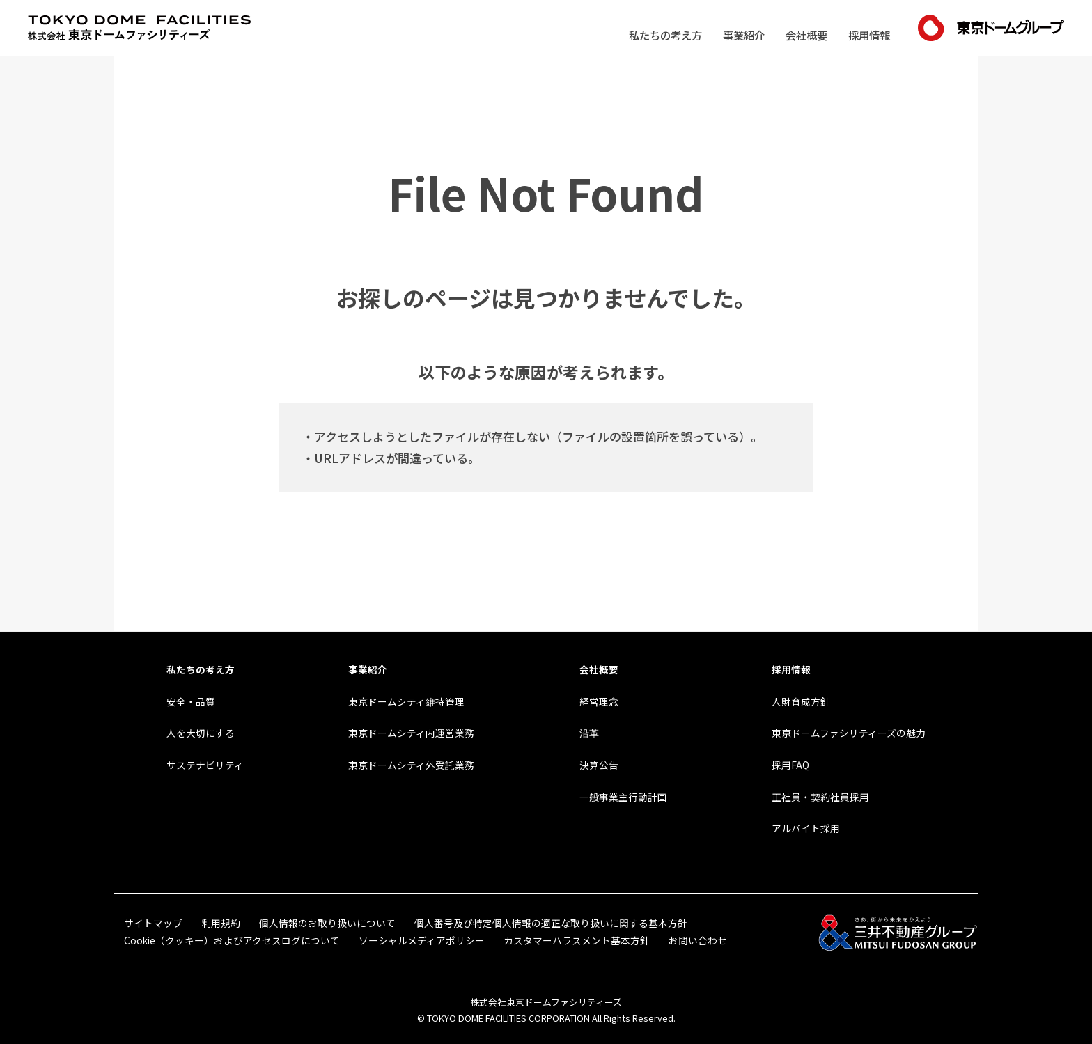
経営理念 (598, 701)
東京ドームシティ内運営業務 (411, 733)
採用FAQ (790, 765)
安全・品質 (190, 701)
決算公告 (598, 765)
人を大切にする (200, 733)
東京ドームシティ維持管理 (406, 701)
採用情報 (869, 34)
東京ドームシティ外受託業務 (411, 765)
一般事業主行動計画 (623, 797)
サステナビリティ (205, 765)
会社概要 (806, 34)
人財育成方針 (801, 701)
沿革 (589, 733)
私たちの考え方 (665, 34)
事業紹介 (744, 34)
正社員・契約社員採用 (820, 797)
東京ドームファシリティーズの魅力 (849, 733)
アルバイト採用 (806, 828)
